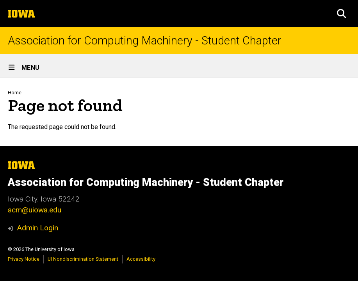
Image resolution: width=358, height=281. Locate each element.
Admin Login (37, 227)
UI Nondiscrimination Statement (83, 259)
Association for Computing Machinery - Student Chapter (144, 40)
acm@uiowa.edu (34, 209)
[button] (341, 13)
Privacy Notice (23, 259)
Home (14, 92)
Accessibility (140, 259)
